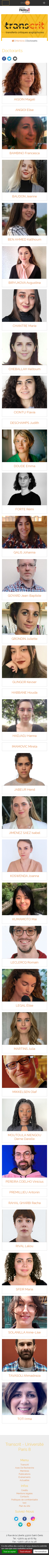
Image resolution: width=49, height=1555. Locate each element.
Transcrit (24, 1464)
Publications (24, 1474)
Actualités (24, 1480)
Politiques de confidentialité (24, 1499)
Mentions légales (24, 1493)
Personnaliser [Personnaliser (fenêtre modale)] (41, 1551)
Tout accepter (9, 1551)
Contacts (24, 1496)
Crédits (24, 1490)
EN (22, 3)
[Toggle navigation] (5, 2)
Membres (20, 41)
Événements (24, 1477)
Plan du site (24, 1506)
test (24, 1503)
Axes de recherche (24, 1468)
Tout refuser (25, 1551)
